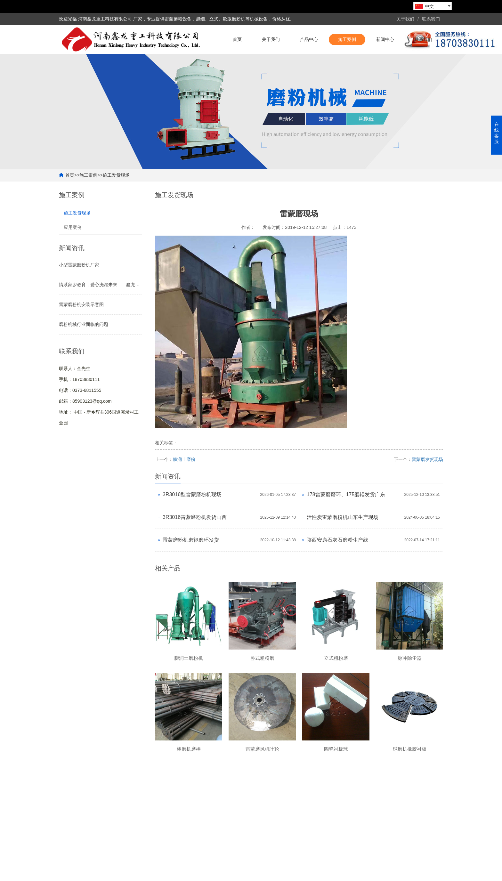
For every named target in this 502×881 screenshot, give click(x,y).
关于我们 (405, 18)
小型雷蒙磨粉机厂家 (79, 264)
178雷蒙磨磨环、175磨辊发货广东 (346, 494)
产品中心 (309, 39)
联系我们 (431, 18)
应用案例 (73, 227)
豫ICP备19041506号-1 (420, 873)
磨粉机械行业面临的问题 (83, 324)
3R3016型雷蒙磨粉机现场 (192, 494)
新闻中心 (385, 39)
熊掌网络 (222, 873)
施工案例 (347, 39)
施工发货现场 (116, 175)
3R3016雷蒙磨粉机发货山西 (195, 517)
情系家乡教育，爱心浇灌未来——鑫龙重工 (100, 284)
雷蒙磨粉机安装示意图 (81, 304)
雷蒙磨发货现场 (427, 459)
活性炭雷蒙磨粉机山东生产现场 (342, 517)
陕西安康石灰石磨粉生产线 (337, 540)
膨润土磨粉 (184, 459)
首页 (237, 39)
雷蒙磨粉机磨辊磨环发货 (191, 540)
